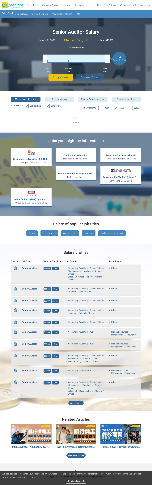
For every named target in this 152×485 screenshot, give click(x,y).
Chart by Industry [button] (59, 99)
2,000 (136, 108)
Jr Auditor (88, 233)
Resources (79, 5)
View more (76, 403)
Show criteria (76, 47)
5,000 (121, 108)
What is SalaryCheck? (62, 14)
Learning (66, 5)
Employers (56, 106)
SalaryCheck (7, 13)
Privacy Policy (111, 474)
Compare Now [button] (61, 77)
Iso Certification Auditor (111, 233)
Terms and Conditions (132, 474)
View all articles (76, 455)
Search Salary (21, 14)
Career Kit (32, 5)
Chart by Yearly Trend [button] (126, 99)
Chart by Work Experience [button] (92, 99)
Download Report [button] (90, 77)
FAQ (78, 14)
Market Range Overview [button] (25, 99)
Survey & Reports (40, 14)
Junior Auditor (49, 233)
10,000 (106, 108)
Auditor (32, 233)
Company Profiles (50, 5)
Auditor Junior (70, 233)
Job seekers (35, 106)
